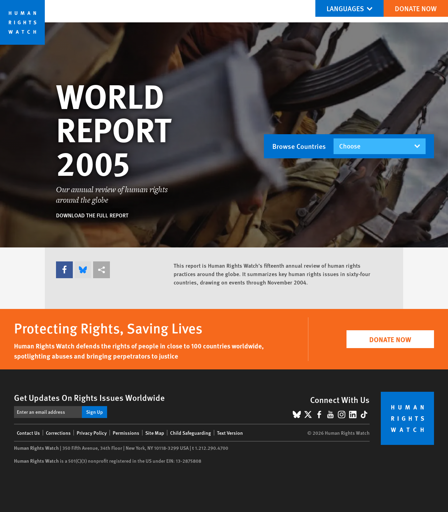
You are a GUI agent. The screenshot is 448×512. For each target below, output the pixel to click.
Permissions (126, 432)
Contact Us (28, 432)
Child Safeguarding (190, 432)
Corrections (58, 432)
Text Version (230, 432)
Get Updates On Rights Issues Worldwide (89, 397)
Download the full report (92, 215)
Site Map (154, 432)
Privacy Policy (92, 432)
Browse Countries (299, 146)
